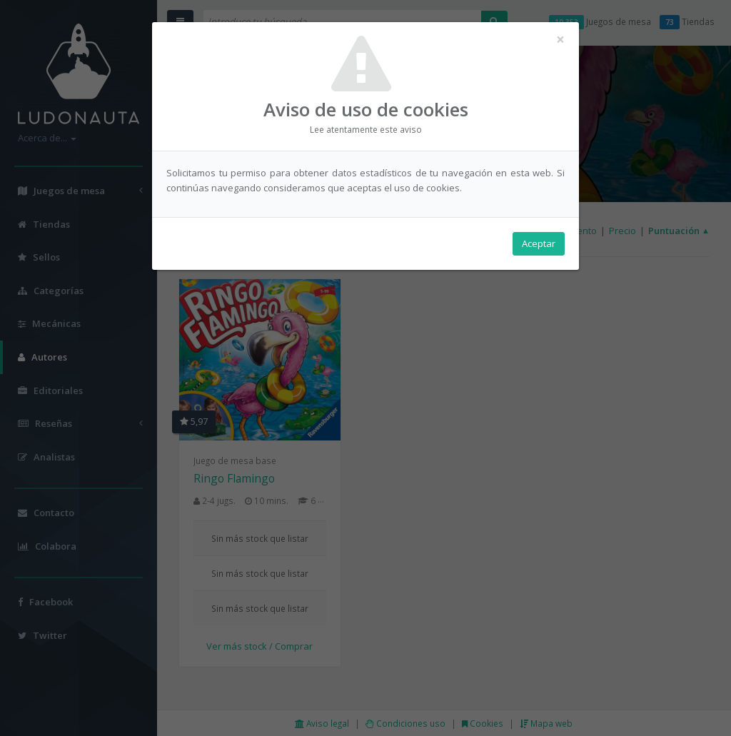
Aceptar (538, 243)
